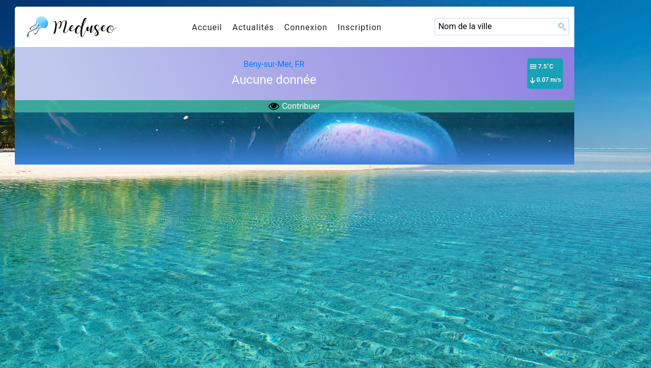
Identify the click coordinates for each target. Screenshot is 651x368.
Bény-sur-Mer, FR (273, 64)
